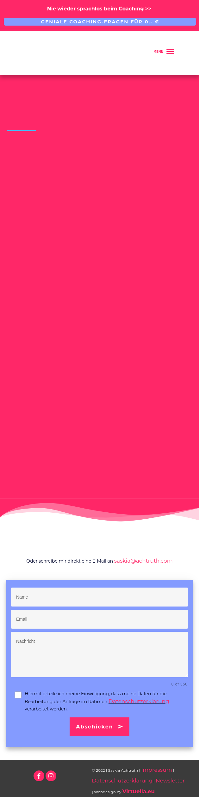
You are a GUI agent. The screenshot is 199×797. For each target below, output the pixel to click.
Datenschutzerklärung (139, 701)
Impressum (156, 770)
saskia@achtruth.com (143, 561)
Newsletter (170, 780)
